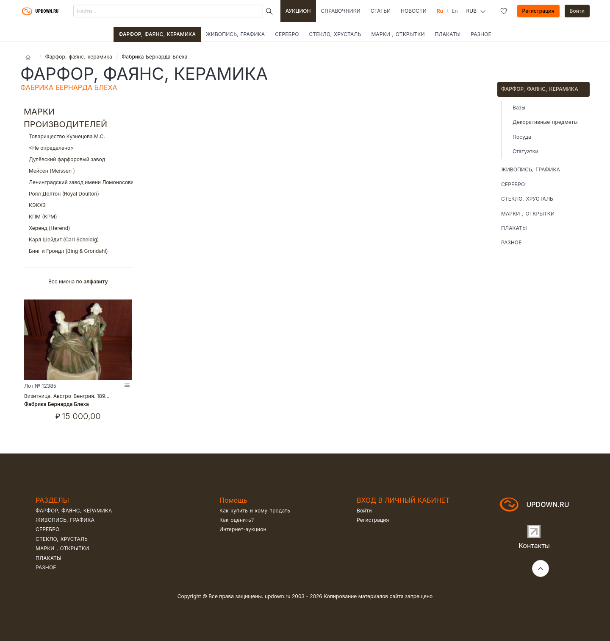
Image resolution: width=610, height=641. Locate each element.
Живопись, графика (235, 34)
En (455, 11)
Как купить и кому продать (254, 510)
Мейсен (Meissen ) (78, 170)
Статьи (381, 11)
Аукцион (298, 11)
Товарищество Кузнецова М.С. (78, 136)
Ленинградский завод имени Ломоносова (78, 182)
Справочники (340, 11)
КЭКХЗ (78, 205)
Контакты (534, 545)
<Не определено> (78, 148)
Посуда (522, 137)
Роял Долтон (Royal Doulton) (78, 193)
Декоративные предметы (545, 122)
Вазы (519, 107)
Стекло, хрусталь (335, 34)
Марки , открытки (397, 34)
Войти (577, 11)
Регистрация (538, 11)
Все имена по (78, 281)
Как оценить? (236, 520)
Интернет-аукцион (242, 529)
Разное (481, 34)
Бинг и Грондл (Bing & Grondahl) (78, 251)
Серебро (287, 34)
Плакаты (448, 34)
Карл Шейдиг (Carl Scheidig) (78, 239)
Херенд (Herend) (78, 228)
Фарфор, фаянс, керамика (157, 34)
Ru (440, 11)
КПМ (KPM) (78, 216)
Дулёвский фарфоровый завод (78, 159)
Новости (414, 11)
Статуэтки (525, 151)
